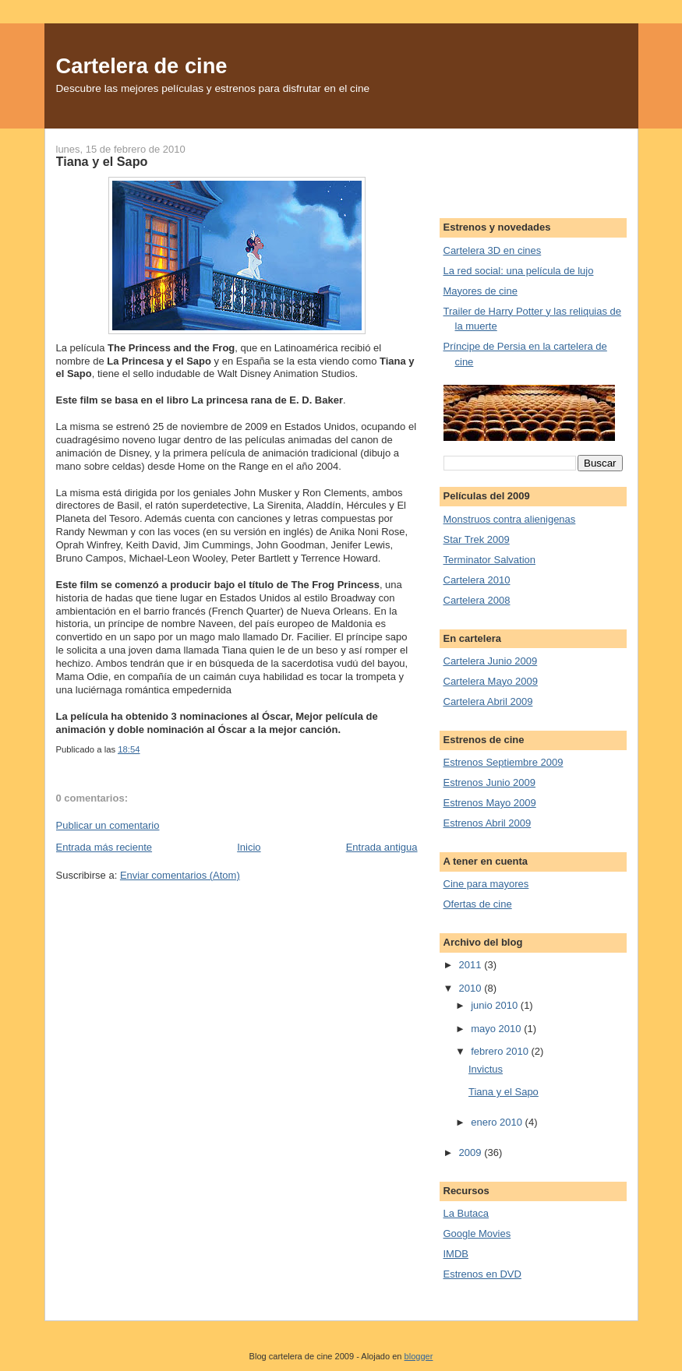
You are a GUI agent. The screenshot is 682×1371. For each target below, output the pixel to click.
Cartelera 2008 (477, 600)
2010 (472, 988)
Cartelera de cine (142, 66)
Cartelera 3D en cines (492, 250)
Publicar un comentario (108, 825)
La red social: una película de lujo (518, 271)
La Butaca (466, 1213)
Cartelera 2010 (477, 580)
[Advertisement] (521, 164)
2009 (472, 1152)
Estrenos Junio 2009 (489, 782)
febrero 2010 (501, 1051)
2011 (472, 965)
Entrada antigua (382, 847)
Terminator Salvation (489, 560)
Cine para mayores (486, 884)
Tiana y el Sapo (102, 161)
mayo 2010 (497, 1028)
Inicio (248, 847)
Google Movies (477, 1233)
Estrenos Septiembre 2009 (503, 762)
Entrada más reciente (104, 847)
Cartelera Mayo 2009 (490, 681)
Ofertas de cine (477, 904)
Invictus (485, 1069)
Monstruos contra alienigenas (509, 519)
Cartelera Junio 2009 (490, 661)
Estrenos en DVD (482, 1274)
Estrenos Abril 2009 (487, 823)
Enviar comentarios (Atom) (180, 875)
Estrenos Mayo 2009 (489, 803)
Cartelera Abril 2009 (488, 701)
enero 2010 (498, 1122)
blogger (419, 1356)
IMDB (456, 1254)
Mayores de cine (480, 291)
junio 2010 (496, 1005)
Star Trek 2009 (476, 539)
